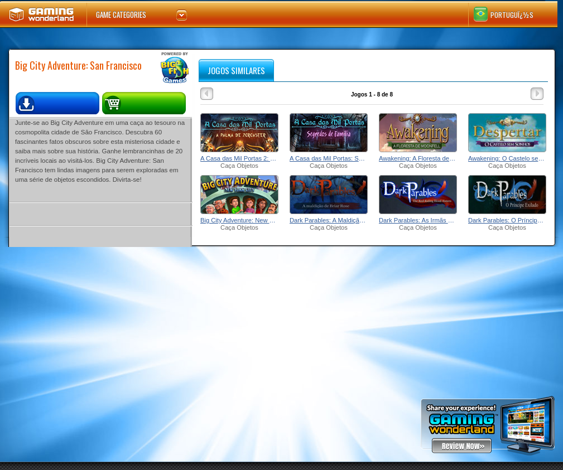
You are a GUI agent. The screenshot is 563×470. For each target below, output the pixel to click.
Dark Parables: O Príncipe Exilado (507, 220)
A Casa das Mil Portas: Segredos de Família (329, 158)
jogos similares (236, 70)
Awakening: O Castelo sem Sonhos (507, 158)
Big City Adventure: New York (239, 220)
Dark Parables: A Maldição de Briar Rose (329, 220)
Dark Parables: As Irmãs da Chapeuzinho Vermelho (418, 220)
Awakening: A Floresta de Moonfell (418, 158)
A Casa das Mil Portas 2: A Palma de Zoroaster (239, 158)
